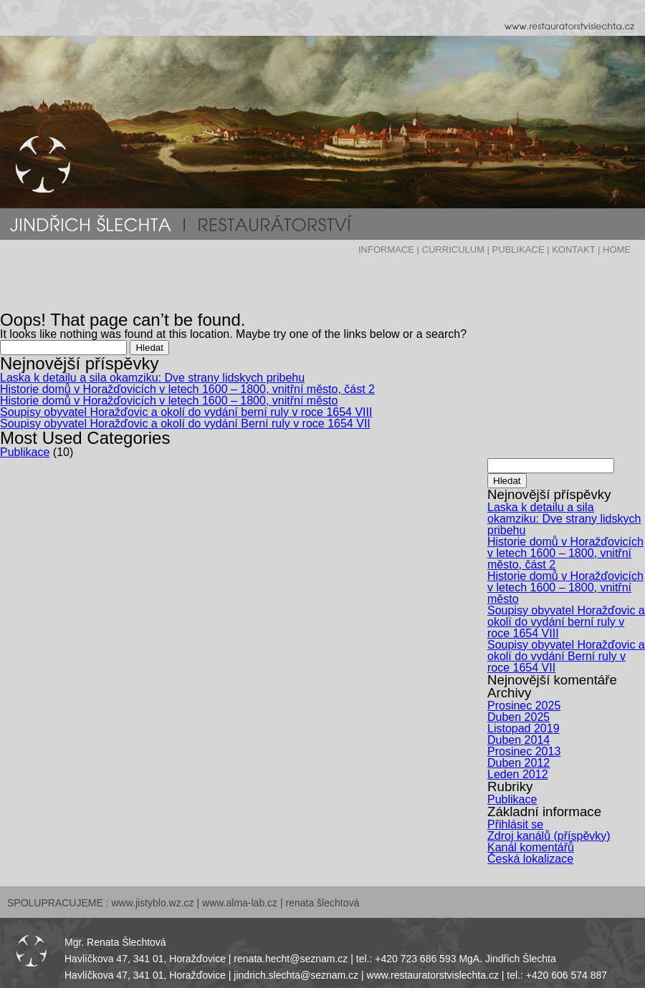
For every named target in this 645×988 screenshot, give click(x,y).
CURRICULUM (453, 249)
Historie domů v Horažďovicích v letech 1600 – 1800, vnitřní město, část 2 (187, 389)
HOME (617, 249)
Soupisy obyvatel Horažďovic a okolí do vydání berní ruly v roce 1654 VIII (186, 412)
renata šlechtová (323, 903)
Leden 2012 (517, 774)
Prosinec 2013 (523, 751)
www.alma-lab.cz (239, 903)
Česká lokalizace (530, 859)
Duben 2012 (518, 763)
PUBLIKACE (518, 249)
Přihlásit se (515, 824)
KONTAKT (573, 249)
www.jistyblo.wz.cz (152, 903)
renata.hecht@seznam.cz (291, 958)
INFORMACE (386, 249)
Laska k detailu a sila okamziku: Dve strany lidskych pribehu (152, 378)
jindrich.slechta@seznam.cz (296, 975)
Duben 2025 (518, 717)
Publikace (24, 452)
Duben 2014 (518, 740)
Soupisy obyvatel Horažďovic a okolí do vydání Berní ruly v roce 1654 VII (185, 423)
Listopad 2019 (523, 728)
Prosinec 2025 (523, 705)
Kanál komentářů (530, 847)
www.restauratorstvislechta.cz (433, 975)
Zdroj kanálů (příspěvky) (549, 836)
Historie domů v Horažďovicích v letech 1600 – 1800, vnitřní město (169, 400)
